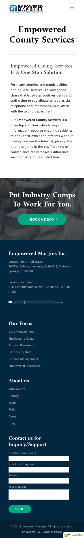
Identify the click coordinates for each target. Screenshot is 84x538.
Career (13, 416)
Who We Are (17, 389)
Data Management (21, 332)
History (14, 396)
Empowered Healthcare (25, 366)
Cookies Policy (52, 532)
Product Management (23, 359)
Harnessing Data (20, 352)
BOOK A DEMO (42, 219)
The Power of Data (21, 338)
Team (12, 403)
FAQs (12, 409)
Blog (12, 423)
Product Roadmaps (21, 345)
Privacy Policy (31, 532)
